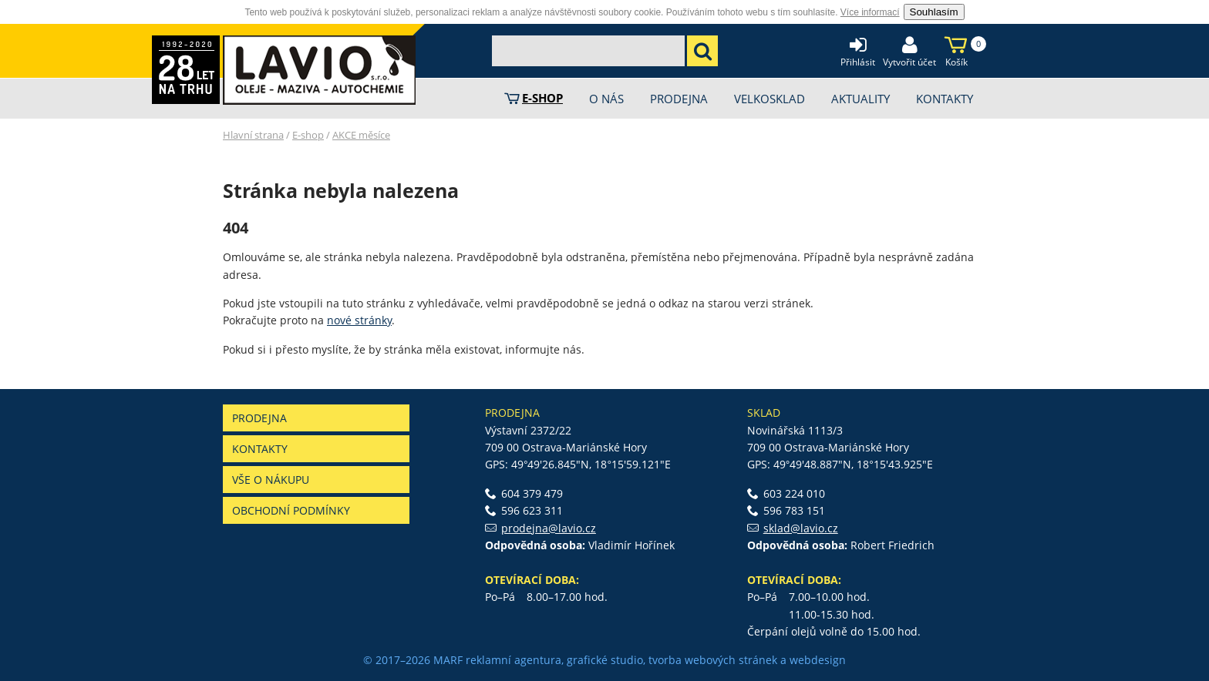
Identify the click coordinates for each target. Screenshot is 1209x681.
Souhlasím (934, 12)
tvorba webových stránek (712, 659)
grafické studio (605, 659)
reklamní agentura (513, 659)
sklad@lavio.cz (800, 528)
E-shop (308, 135)
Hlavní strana (253, 135)
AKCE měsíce (361, 135)
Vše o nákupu (270, 479)
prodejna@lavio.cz (548, 528)
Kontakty (260, 448)
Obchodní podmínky (291, 510)
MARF (448, 659)
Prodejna (259, 418)
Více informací (870, 12)
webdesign (818, 659)
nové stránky (359, 320)
